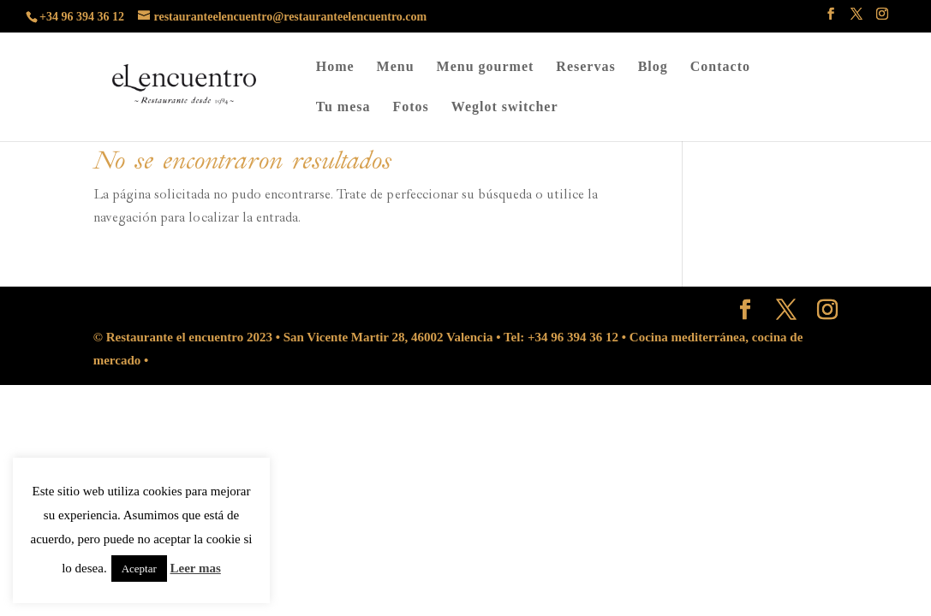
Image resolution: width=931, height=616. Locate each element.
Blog (653, 67)
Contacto (720, 67)
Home (335, 67)
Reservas (585, 67)
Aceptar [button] (139, 568)
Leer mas (195, 568)
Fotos (410, 107)
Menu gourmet (485, 67)
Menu (396, 67)
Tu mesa (343, 107)
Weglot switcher (504, 107)
